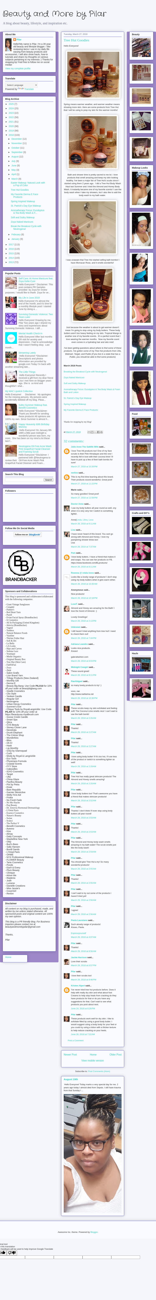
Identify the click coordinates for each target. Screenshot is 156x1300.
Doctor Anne (77, 504)
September (17, 152)
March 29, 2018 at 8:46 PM (83, 979)
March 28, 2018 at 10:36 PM (84, 698)
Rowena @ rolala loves (82, 573)
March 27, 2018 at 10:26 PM (84, 466)
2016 (11, 249)
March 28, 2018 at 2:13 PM (83, 621)
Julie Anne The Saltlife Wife (84, 447)
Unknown (76, 627)
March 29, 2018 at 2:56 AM (83, 900)
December (16, 139)
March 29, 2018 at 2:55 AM (83, 869)
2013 (11, 262)
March (14, 179)
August (15, 156)
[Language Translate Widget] (21, 85)
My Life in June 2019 (29, 297)
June (14, 165)
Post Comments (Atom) (99, 1071)
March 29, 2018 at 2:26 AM (83, 718)
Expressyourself (78, 933)
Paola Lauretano (79, 920)
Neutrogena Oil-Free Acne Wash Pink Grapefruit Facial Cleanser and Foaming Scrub (35, 449)
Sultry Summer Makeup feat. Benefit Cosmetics (33, 406)
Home (93, 1054)
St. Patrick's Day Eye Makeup (78, 398)
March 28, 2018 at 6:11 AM (83, 523)
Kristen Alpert (78, 985)
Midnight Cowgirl (79, 667)
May (13, 170)
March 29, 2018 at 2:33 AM (83, 783)
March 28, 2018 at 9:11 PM (83, 675)
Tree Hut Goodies (20, 190)
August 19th (71, 1079)
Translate (26, 89)
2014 (11, 258)
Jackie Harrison (79, 957)
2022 (11, 117)
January (15, 239)
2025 (11, 104)
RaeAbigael (77, 681)
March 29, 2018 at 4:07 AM (83, 937)
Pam (73, 553)
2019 (11, 130)
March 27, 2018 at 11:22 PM (84, 483)
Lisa (73, 530)
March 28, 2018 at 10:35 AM (84, 584)
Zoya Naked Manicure (74, 377)
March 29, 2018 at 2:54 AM (83, 852)
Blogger (94, 1232)
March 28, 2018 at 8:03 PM (83, 661)
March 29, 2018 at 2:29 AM (83, 766)
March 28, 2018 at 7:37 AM (83, 547)
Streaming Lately (27, 352)
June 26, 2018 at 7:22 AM (83, 1034)
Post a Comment (76, 1040)
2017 (11, 244)
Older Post (116, 1054)
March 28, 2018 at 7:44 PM (83, 638)
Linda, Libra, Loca (85, 520)
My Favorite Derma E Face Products (81, 410)
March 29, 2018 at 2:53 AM (83, 817)
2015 (11, 253)
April (14, 174)
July (13, 161)
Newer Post (70, 1054)
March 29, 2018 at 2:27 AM (83, 732)
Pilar (73, 704)
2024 (11, 108)
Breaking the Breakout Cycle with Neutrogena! (85, 371)
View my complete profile (17, 68)
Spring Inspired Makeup (75, 404)
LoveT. (74, 604)
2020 (11, 126)
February (16, 234)
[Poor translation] (12, 1253)
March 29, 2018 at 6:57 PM (83, 965)
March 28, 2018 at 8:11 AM (83, 566)
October (15, 148)
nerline (74, 473)
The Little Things (27, 372)
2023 (11, 113)
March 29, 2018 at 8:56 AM (83, 951)
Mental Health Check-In (30, 333)
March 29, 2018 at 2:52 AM (83, 800)
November (16, 143)
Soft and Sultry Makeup (75, 383)
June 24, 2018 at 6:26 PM (83, 1008)
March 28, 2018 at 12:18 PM (84, 598)
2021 (11, 121)
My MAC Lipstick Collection (19, 391)
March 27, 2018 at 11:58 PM (84, 498)
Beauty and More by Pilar (54, 14)
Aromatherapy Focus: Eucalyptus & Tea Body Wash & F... (27, 211)
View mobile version (92, 1060)
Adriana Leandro (79, 644)
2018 (11, 135)
